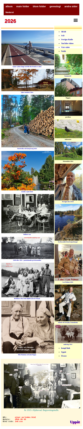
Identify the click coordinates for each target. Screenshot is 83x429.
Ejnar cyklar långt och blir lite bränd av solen (27, 65)
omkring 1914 (68, 343)
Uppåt (63, 352)
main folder (22, 6)
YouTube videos (67, 43)
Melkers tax (27, 233)
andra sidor (70, 6)
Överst (63, 356)
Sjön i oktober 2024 (27, 91)
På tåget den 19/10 (68, 200)
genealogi (55, 6)
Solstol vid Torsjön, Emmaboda (68, 321)
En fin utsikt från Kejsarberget (68, 241)
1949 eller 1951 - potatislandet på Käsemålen (27, 259)
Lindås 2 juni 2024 (27, 190)
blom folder (39, 6)
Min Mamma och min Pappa (27, 354)
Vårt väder (65, 47)
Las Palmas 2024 (68, 281)
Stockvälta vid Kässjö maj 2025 (27, 147)
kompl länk (65, 348)
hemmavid (68, 75)
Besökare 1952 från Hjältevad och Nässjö (27, 297)
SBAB (63, 32)
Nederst (10, 12)
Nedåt (63, 51)
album (9, 6)
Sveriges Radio (67, 39)
